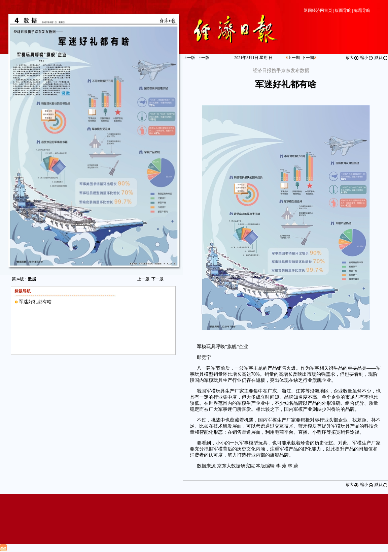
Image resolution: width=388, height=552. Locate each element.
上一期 (294, 57)
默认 (381, 57)
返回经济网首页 (318, 10)
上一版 (143, 279)
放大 (352, 57)
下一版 (157, 279)
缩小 (367, 57)
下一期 (308, 57)
